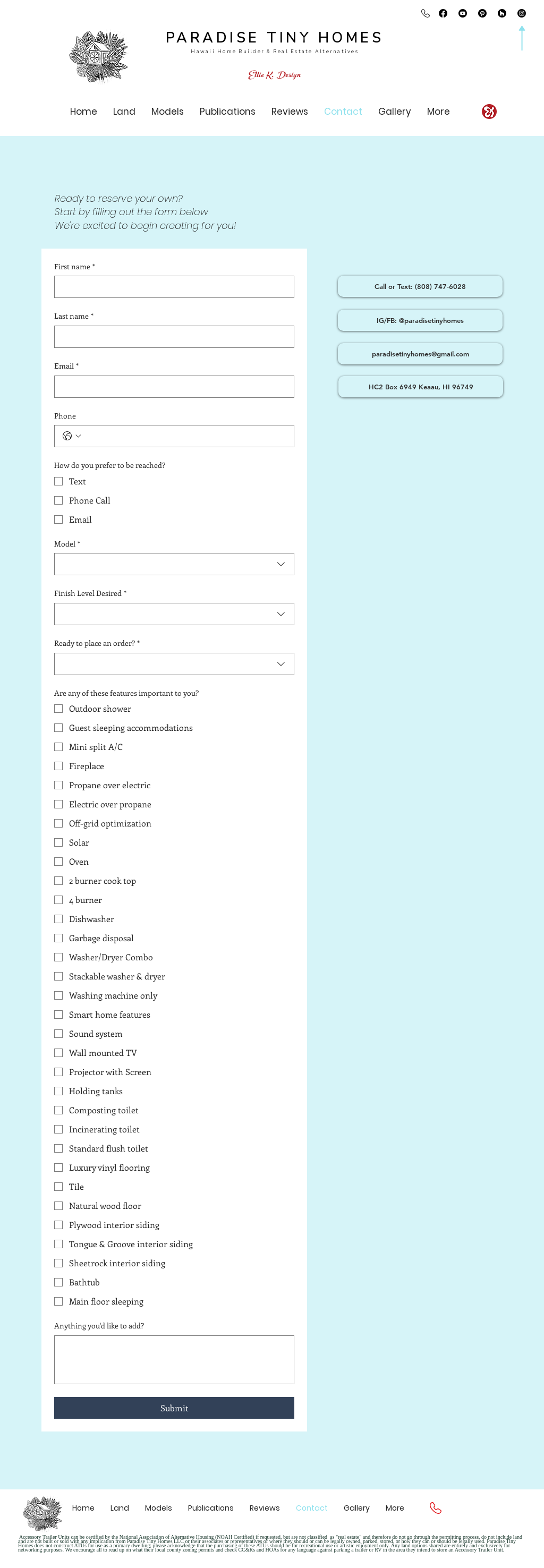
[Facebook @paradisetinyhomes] (443, 13)
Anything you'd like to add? (99, 1325)
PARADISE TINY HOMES (275, 38)
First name (74, 266)
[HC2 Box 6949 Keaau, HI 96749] (420, 386)
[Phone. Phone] (184, 436)
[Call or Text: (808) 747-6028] (420, 286)
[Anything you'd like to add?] (174, 1359)
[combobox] (174, 564)
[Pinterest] (482, 13)
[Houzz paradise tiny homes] (502, 13)
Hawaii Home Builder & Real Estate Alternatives (275, 51)
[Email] (171, 386)
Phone (65, 416)
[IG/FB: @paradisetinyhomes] (420, 320)
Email (66, 366)
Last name (74, 316)
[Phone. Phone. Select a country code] (71, 436)
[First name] (171, 286)
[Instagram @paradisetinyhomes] (521, 13)
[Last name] (171, 336)
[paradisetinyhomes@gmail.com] (420, 353)
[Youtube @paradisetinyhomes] (462, 13)
